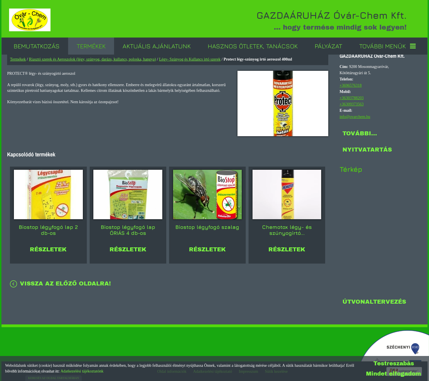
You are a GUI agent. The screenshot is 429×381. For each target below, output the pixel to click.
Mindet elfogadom (393, 373)
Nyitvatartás (367, 149)
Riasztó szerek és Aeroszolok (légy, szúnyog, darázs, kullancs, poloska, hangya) (92, 59)
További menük (387, 45)
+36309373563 (351, 104)
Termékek (91, 45)
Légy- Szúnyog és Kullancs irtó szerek (190, 59)
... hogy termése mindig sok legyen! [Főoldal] (329, 20)
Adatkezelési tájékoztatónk (81, 371)
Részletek (48, 248)
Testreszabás (393, 363)
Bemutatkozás (37, 45)
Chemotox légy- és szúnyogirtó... (287, 228)
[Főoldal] (31, 20)
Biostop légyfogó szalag (207, 225)
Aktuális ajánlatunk (157, 45)
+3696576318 (350, 85)
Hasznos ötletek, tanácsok (253, 45)
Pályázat (328, 45)
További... (359, 133)
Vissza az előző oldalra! (65, 282)
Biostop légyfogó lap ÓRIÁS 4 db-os (128, 228)
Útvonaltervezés (374, 301)
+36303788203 (351, 97)
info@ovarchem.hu (354, 116)
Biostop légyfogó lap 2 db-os (48, 228)
